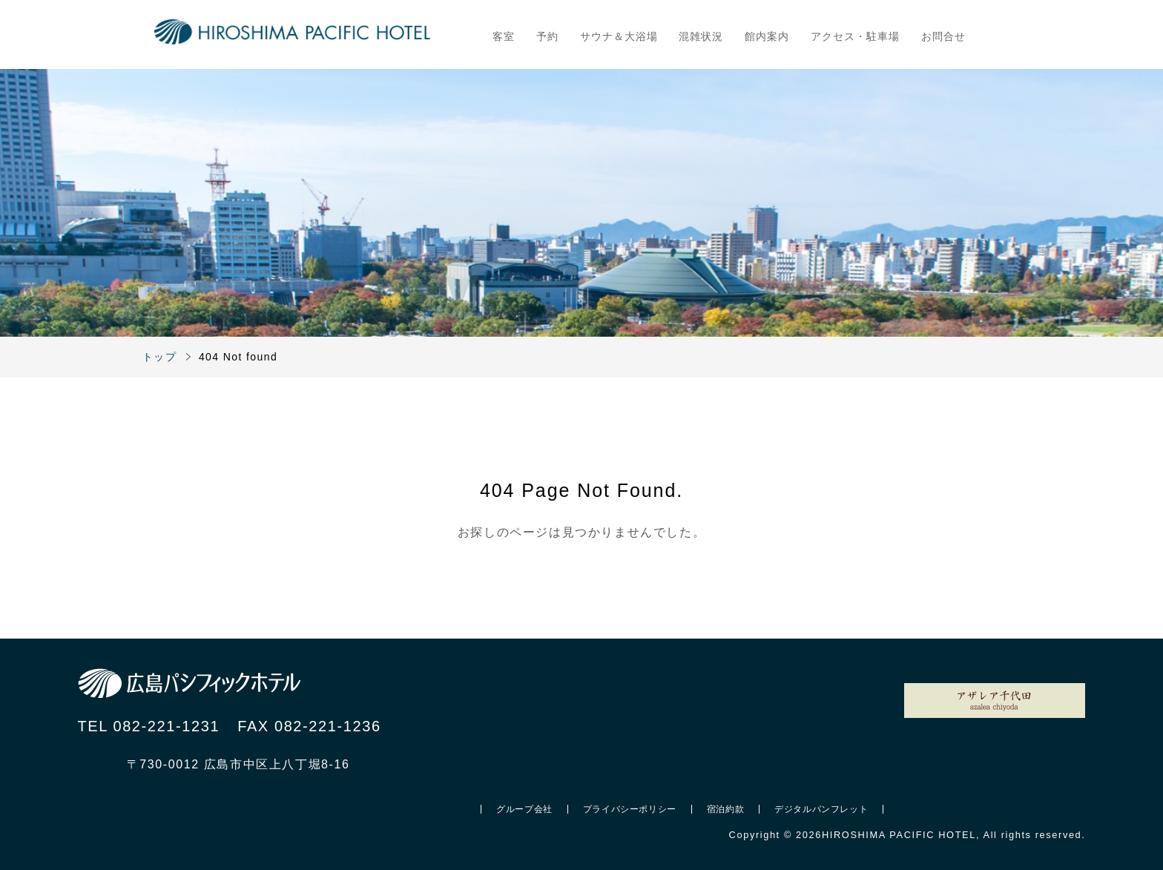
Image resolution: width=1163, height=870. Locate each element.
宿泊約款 (725, 809)
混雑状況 (701, 36)
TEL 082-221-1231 (149, 726)
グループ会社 (524, 809)
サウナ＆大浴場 (619, 36)
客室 (503, 36)
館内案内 (767, 36)
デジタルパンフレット (821, 809)
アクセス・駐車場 (855, 36)
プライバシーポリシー (629, 809)
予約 (547, 36)
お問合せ (943, 36)
